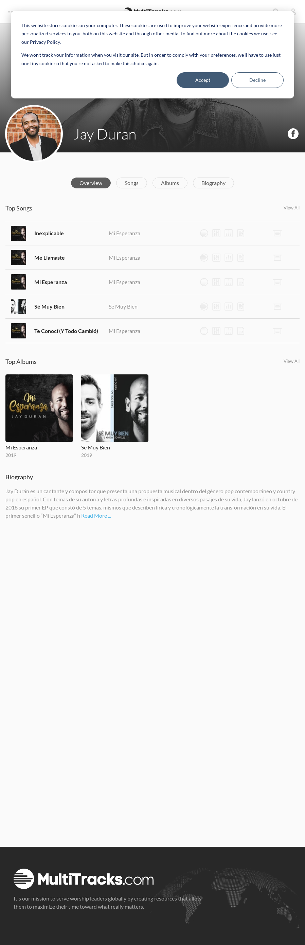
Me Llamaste (49, 257)
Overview (90, 183)
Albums (170, 183)
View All (292, 207)
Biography (213, 183)
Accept (202, 80)
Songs (132, 183)
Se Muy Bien (123, 306)
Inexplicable (49, 233)
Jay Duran (105, 134)
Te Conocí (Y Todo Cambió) (66, 331)
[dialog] (152, 54)
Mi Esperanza (124, 233)
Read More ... (96, 515)
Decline (257, 80)
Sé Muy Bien (49, 306)
